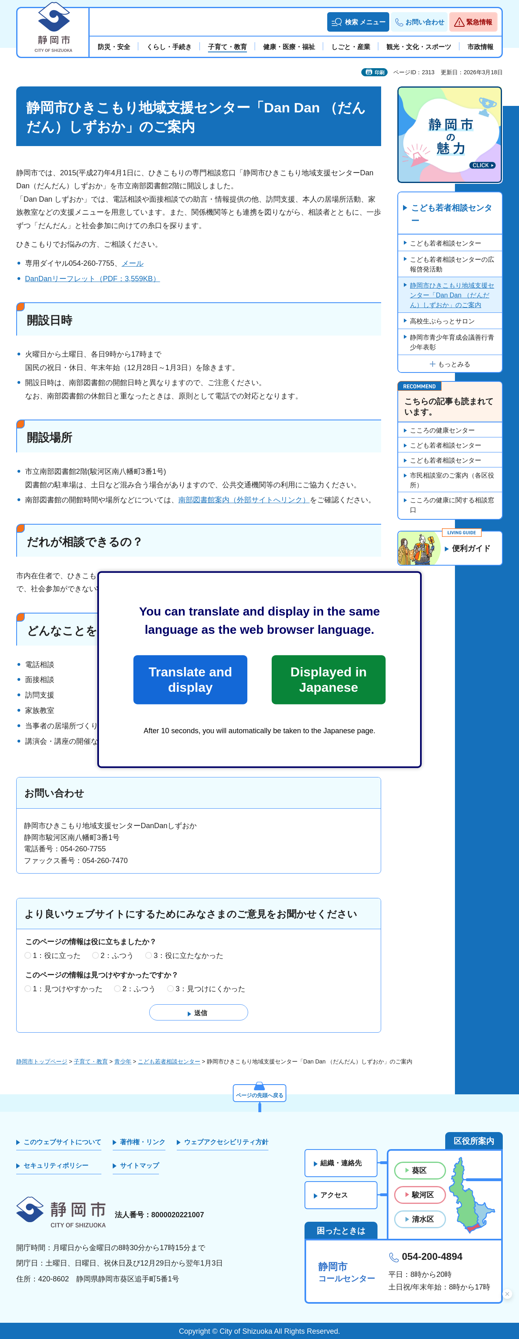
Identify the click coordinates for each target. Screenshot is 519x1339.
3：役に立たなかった (188, 956)
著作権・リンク (142, 1142)
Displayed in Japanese (328, 680)
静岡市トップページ (41, 1061)
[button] (358, 22)
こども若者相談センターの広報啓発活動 (452, 264)
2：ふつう (117, 956)
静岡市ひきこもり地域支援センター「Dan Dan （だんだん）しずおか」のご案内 (452, 295)
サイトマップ (139, 1165)
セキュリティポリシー (56, 1165)
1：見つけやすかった (68, 989)
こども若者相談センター (451, 215)
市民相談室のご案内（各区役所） (452, 480)
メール (133, 263)
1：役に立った (57, 956)
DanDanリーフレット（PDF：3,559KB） (92, 279)
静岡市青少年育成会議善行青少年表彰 (452, 342)
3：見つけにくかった (210, 989)
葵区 (419, 1171)
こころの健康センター (442, 430)
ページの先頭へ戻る (259, 1094)
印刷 (379, 72)
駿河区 (423, 1195)
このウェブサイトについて (62, 1142)
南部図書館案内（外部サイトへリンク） (244, 500)
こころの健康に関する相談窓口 (452, 505)
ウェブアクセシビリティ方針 (226, 1142)
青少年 (122, 1061)
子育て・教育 (91, 1061)
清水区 (423, 1219)
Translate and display (190, 680)
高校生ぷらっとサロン (442, 321)
